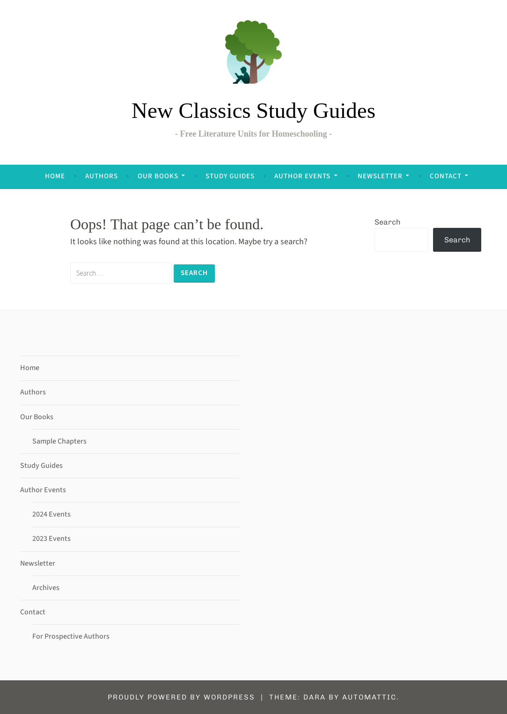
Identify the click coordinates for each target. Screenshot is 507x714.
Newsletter (380, 176)
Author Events (302, 176)
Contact (446, 176)
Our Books (158, 176)
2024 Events (51, 514)
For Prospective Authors (71, 636)
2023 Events (51, 538)
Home (55, 176)
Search (388, 222)
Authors (101, 176)
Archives (45, 588)
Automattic (369, 697)
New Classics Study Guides (253, 110)
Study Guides (230, 176)
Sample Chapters (59, 441)
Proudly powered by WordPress (181, 697)
